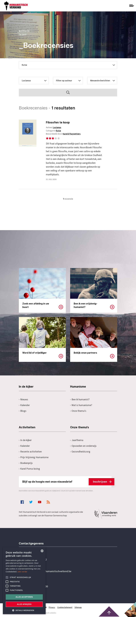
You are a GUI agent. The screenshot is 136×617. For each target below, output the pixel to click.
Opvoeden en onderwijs (83, 446)
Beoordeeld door (63, 133)
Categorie (53, 130)
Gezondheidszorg (80, 451)
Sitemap (78, 607)
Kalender (24, 405)
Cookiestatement (64, 607)
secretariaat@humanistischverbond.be (50, 571)
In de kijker (25, 440)
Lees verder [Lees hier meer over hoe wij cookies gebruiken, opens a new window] (22, 571)
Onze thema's (78, 411)
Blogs (22, 411)
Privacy (52, 607)
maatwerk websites (49, 613)
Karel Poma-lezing (29, 469)
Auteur (53, 127)
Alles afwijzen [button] (24, 604)
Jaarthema (76, 440)
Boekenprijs (26, 463)
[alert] (24, 580)
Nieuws (23, 399)
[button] (24, 610)
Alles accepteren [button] (24, 597)
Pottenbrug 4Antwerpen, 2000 (39, 584)
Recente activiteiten (30, 451)
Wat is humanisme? (81, 405)
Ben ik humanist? (80, 399)
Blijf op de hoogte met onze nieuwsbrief (66, 481)
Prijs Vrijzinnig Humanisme (33, 457)
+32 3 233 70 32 (38, 559)
